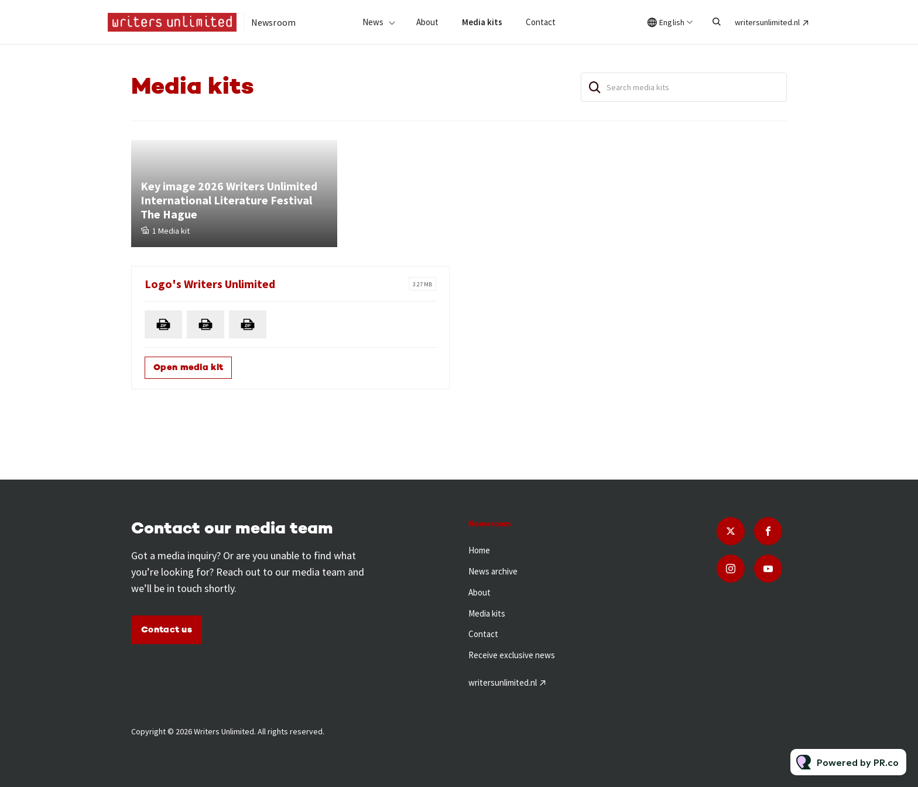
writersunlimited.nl (767, 22)
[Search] (595, 87)
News (372, 22)
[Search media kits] (684, 87)
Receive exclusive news (511, 655)
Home (479, 550)
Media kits (482, 22)
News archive (493, 571)
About (427, 22)
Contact (541, 22)
